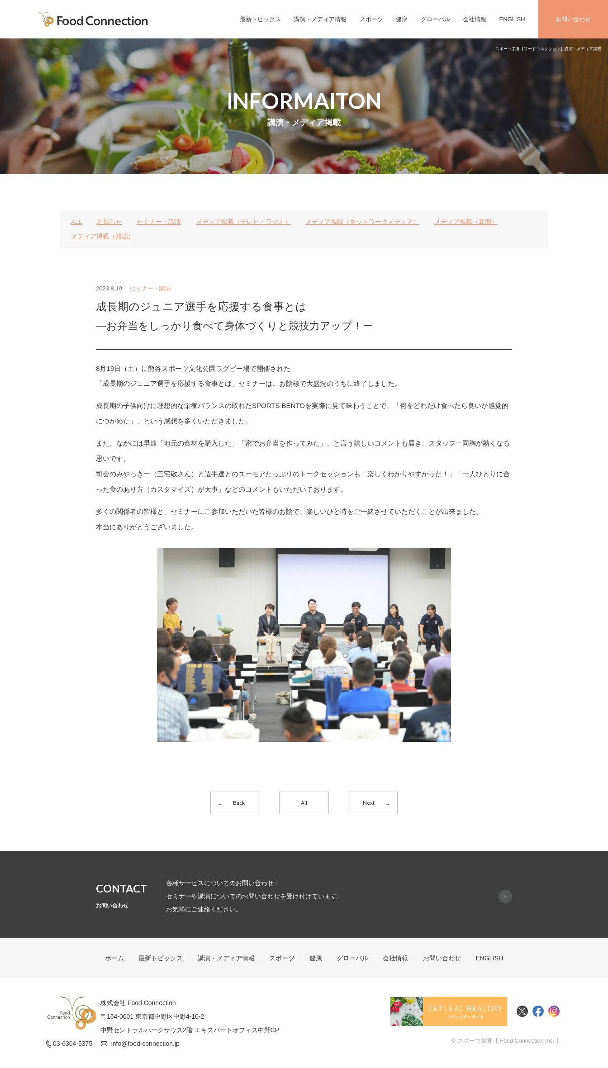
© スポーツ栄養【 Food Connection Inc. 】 (506, 1042)
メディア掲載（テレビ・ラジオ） (243, 221)
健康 (402, 19)
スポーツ (371, 19)
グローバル (435, 19)
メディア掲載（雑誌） (102, 236)
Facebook (538, 1013)
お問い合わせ (573, 19)
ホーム (114, 960)
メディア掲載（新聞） (466, 221)
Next (369, 802)
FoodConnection (92, 19)
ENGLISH (512, 19)
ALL (76, 221)
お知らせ (109, 221)
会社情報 (474, 19)
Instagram (554, 1013)
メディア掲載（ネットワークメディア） (363, 221)
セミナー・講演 (159, 221)
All (304, 802)
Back (239, 802)
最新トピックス (260, 19)
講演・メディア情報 (320, 19)
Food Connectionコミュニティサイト (449, 1013)
